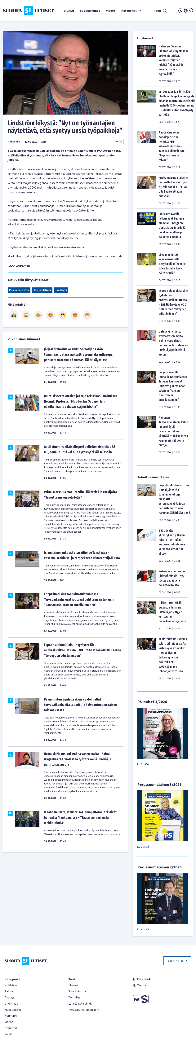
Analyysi (10, 997)
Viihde (8, 1034)
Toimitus (74, 997)
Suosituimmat (90, 11)
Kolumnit (11, 1028)
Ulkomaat (11, 1004)
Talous (9, 991)
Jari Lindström (42, 290)
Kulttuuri (11, 1016)
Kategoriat (131, 10)
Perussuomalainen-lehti (84, 1010)
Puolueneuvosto (19, 290)
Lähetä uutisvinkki (80, 1004)
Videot (110, 11)
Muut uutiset (13, 1010)
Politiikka (14, 142)
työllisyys (61, 290)
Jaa (118, 141)
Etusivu (69, 11)
